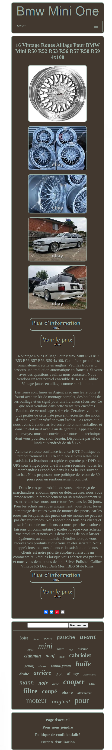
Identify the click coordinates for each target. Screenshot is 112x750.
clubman (32, 655)
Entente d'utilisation (58, 742)
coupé (49, 691)
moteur (36, 700)
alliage (73, 673)
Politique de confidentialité (57, 734)
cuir (92, 683)
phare (67, 693)
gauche (66, 638)
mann (26, 682)
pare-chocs (89, 674)
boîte (23, 638)
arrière (42, 672)
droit (59, 674)
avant (88, 636)
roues (60, 649)
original (61, 702)
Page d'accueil (58, 720)
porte (48, 638)
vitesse (42, 666)
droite (24, 674)
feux (71, 649)
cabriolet (80, 655)
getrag (29, 666)
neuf (50, 655)
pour (81, 700)
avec (55, 684)
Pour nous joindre (57, 727)
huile (83, 664)
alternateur (84, 693)
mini (45, 646)
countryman (61, 665)
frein (61, 656)
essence (83, 649)
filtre (30, 691)
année (30, 649)
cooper (74, 682)
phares (36, 639)
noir (43, 683)
